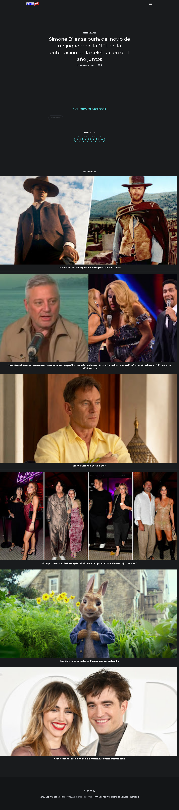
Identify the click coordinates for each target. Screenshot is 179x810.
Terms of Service (119, 796)
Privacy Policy (101, 796)
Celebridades (89, 33)
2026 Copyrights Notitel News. (56, 796)
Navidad (134, 796)
